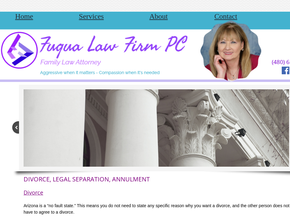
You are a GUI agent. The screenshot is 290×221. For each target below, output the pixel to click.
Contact (225, 16)
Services (91, 16)
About (158, 16)
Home (24, 16)
